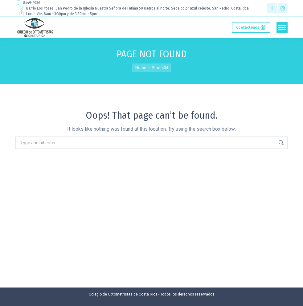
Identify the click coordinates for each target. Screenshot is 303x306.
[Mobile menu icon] (282, 27)
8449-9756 (27, 3)
